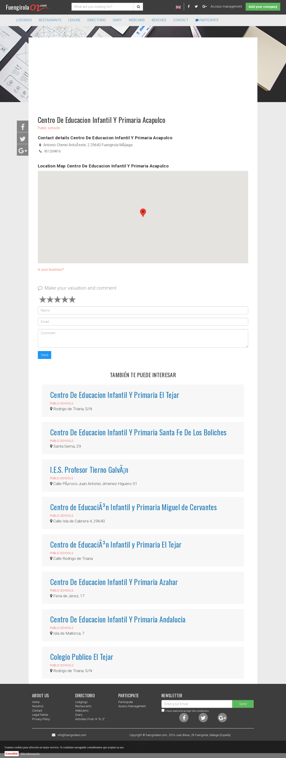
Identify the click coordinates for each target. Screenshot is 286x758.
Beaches (159, 20)
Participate (207, 20)
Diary (117, 20)
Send (44, 355)
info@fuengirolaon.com (71, 735)
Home (35, 702)
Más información (30, 753)
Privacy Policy (41, 719)
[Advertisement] (143, 74)
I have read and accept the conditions (187, 711)
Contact (180, 20)
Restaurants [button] (50, 20)
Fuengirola (29, 7)
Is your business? (51, 270)
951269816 (52, 151)
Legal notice (40, 714)
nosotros (38, 706)
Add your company (263, 7)
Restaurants (83, 706)
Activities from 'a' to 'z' (90, 719)
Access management (226, 7)
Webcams (137, 20)
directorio (96, 20)
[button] (143, 213)
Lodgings (81, 702)
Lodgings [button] (24, 20)
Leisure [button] (74, 20)
